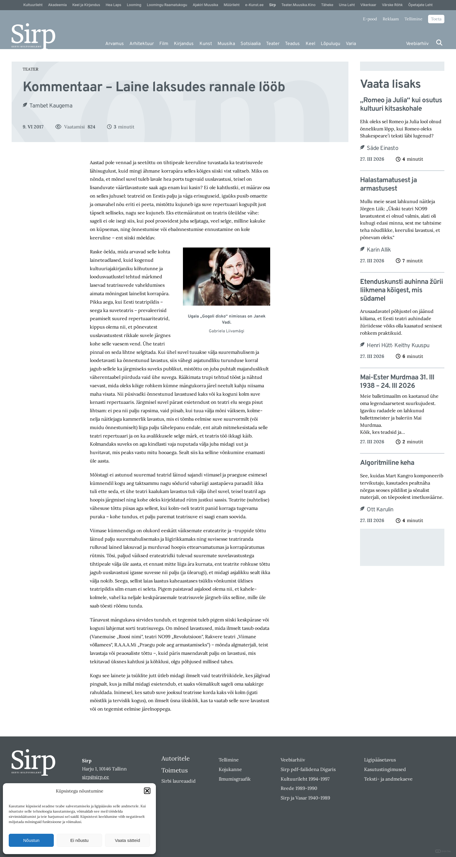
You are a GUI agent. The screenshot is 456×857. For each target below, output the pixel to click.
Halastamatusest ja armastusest (388, 184)
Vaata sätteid (127, 840)
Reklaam (391, 18)
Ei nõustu (79, 840)
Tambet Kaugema (50, 106)
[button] (147, 791)
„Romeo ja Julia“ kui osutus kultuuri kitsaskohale (401, 104)
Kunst (206, 44)
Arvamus (114, 44)
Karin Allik (379, 250)
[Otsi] (439, 42)
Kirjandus (184, 44)
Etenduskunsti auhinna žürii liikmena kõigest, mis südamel (401, 290)
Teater (272, 44)
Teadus (292, 44)
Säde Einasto (382, 148)
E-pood (370, 18)
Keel (310, 44)
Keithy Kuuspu (411, 345)
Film (163, 44)
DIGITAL (443, 851)
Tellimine (414, 18)
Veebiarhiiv (417, 44)
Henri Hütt (379, 345)
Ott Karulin (380, 510)
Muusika (226, 44)
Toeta (436, 18)
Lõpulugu (330, 44)
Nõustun (31, 840)
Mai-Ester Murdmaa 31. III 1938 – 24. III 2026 (397, 382)
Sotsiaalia (251, 44)
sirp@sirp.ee (95, 777)
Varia (351, 44)
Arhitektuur (141, 44)
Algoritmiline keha (387, 463)
